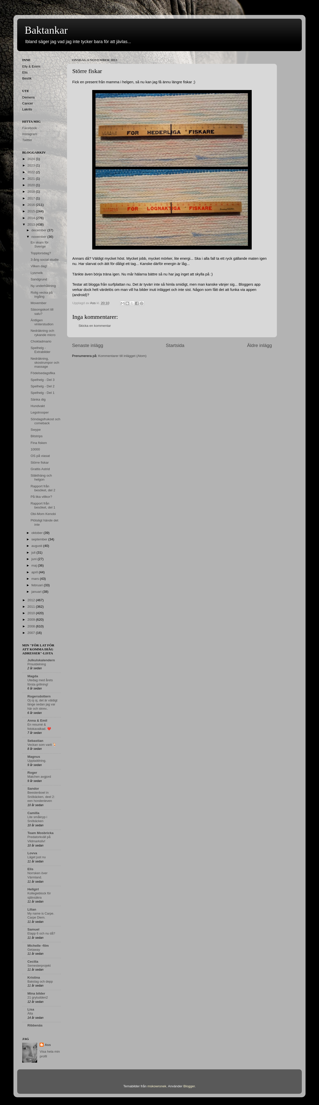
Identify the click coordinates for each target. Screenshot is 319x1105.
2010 (31, 613)
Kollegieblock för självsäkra (39, 895)
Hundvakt (38, 406)
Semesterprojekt (39, 965)
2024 (31, 159)
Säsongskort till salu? (42, 311)
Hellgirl (33, 889)
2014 (31, 218)
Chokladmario (41, 341)
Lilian (31, 909)
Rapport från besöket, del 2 (43, 488)
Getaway (33, 949)
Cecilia (32, 961)
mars (35, 579)
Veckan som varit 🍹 (42, 745)
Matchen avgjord (39, 776)
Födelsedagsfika (43, 373)
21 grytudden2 (37, 997)
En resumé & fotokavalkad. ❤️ (39, 727)
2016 (31, 205)
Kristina (33, 977)
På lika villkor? (41, 497)
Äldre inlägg (259, 345)
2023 (31, 165)
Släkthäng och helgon (41, 477)
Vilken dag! (39, 266)
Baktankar (46, 30)
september (39, 539)
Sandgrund (39, 279)
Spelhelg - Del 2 (43, 386)
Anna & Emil (37, 720)
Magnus (33, 757)
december (39, 230)
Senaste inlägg (87, 345)
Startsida (175, 345)
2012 (31, 600)
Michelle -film (38, 945)
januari (36, 592)
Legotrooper (40, 412)
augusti (37, 546)
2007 (31, 633)
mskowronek (157, 1086)
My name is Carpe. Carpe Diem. (40, 916)
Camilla (33, 813)
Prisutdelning (36, 664)
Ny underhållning (43, 286)
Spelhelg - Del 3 (43, 380)
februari (37, 585)
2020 (31, 185)
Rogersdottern (39, 696)
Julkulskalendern (41, 660)
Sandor (33, 788)
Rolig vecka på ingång (42, 294)
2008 (31, 626)
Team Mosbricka (40, 833)
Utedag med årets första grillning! (40, 682)
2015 (31, 211)
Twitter (27, 140)
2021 (31, 178)
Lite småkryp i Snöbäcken (37, 819)
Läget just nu (36, 857)
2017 (31, 198)
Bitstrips (37, 436)
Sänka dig (38, 399)
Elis (30, 869)
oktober (37, 533)
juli (33, 552)
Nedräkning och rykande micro (43, 333)
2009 (31, 619)
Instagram (29, 134)
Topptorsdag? (41, 253)
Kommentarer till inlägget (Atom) (122, 356)
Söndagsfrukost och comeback (45, 421)
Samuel (33, 929)
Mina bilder (36, 993)
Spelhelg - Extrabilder (41, 350)
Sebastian (35, 741)
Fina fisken (39, 443)
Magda (32, 676)
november (39, 237)
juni (34, 559)
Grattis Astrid (40, 469)
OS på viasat (40, 456)
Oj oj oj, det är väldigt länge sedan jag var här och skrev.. (42, 704)
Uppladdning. (36, 761)
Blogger (189, 1086)
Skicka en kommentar (95, 326)
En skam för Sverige (40, 244)
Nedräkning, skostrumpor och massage (45, 362)
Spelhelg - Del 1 (43, 393)
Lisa (30, 1009)
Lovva (32, 853)
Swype (36, 429)
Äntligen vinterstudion (42, 322)
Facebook (29, 128)
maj (34, 565)
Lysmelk (37, 273)
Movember (39, 303)
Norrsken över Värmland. (37, 875)
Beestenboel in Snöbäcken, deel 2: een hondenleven (41, 797)
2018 (31, 191)
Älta (30, 1013)
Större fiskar (40, 462)
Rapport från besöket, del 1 (43, 505)
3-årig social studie (45, 259)
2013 (31, 224)
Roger (32, 772)
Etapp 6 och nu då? (41, 933)
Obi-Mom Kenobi (43, 514)
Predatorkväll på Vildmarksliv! (39, 839)
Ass (48, 1045)
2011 (31, 606)
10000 (35, 449)
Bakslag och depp (40, 981)
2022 (31, 172)
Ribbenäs (35, 1025)
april (35, 572)
